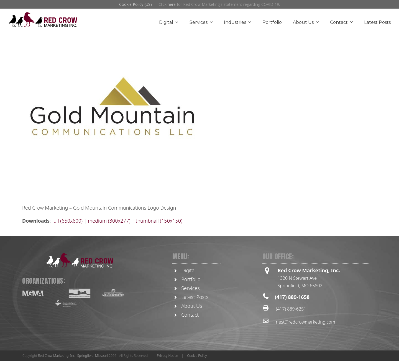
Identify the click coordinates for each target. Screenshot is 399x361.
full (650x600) (67, 220)
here (172, 4)
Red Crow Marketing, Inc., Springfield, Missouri (73, 355)
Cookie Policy (197, 355)
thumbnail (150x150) (159, 220)
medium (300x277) (109, 220)
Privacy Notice (167, 355)
